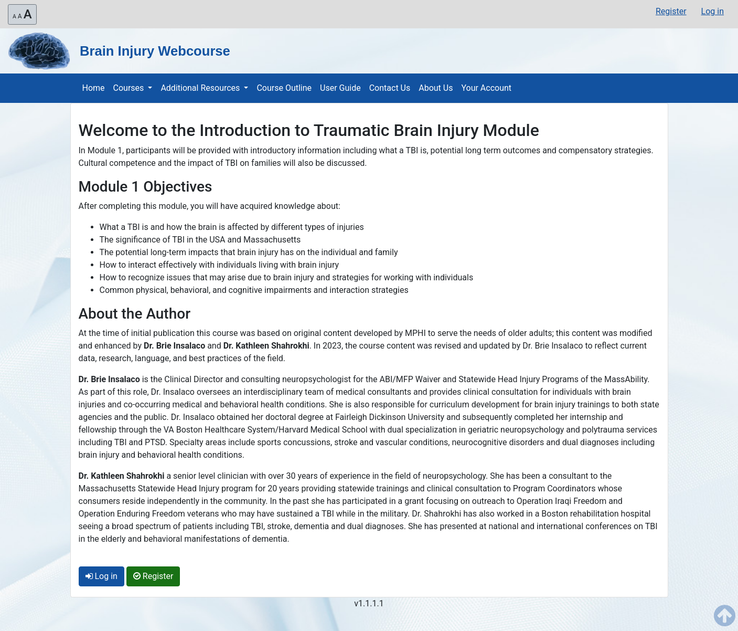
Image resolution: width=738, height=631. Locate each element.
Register (671, 11)
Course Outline (284, 88)
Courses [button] (129, 88)
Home (93, 88)
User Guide (340, 88)
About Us (436, 88)
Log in (712, 11)
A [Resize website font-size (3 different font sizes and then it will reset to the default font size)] (22, 14)
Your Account (486, 88)
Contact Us (390, 88)
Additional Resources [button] (201, 88)
